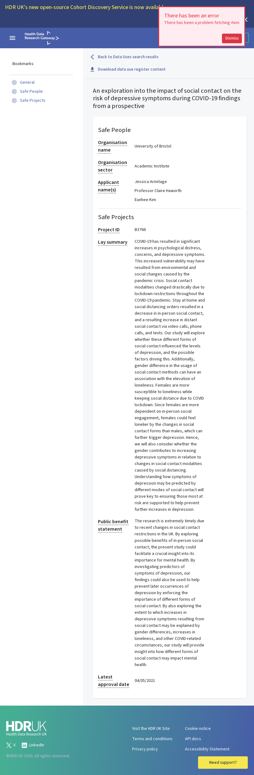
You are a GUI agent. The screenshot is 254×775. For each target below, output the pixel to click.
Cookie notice (198, 729)
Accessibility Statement (207, 749)
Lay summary (112, 242)
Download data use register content (128, 69)
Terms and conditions (152, 739)
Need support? (223, 762)
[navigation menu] (12, 38)
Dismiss (232, 38)
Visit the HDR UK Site (151, 729)
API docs (193, 739)
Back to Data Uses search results (124, 57)
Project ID (109, 229)
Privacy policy (145, 749)
